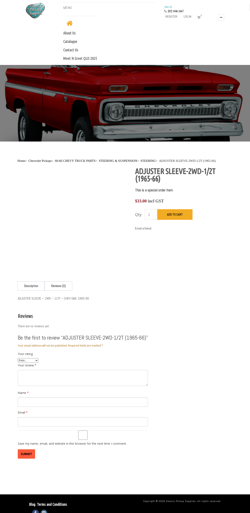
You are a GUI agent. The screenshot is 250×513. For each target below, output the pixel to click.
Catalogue (70, 41)
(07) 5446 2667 (173, 9)
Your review (27, 365)
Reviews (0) (58, 286)
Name (23, 393)
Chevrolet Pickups (40, 160)
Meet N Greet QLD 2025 (80, 58)
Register (171, 16)
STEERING (148, 160)
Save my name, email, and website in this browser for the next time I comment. (72, 443)
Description (31, 286)
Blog (32, 504)
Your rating (25, 354)
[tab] (31, 285)
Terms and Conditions (52, 504)
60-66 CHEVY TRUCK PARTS (75, 160)
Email (23, 412)
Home (21, 160)
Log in (187, 16)
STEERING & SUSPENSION (118, 160)
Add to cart (175, 214)
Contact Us (70, 50)
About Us (69, 33)
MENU (67, 7)
